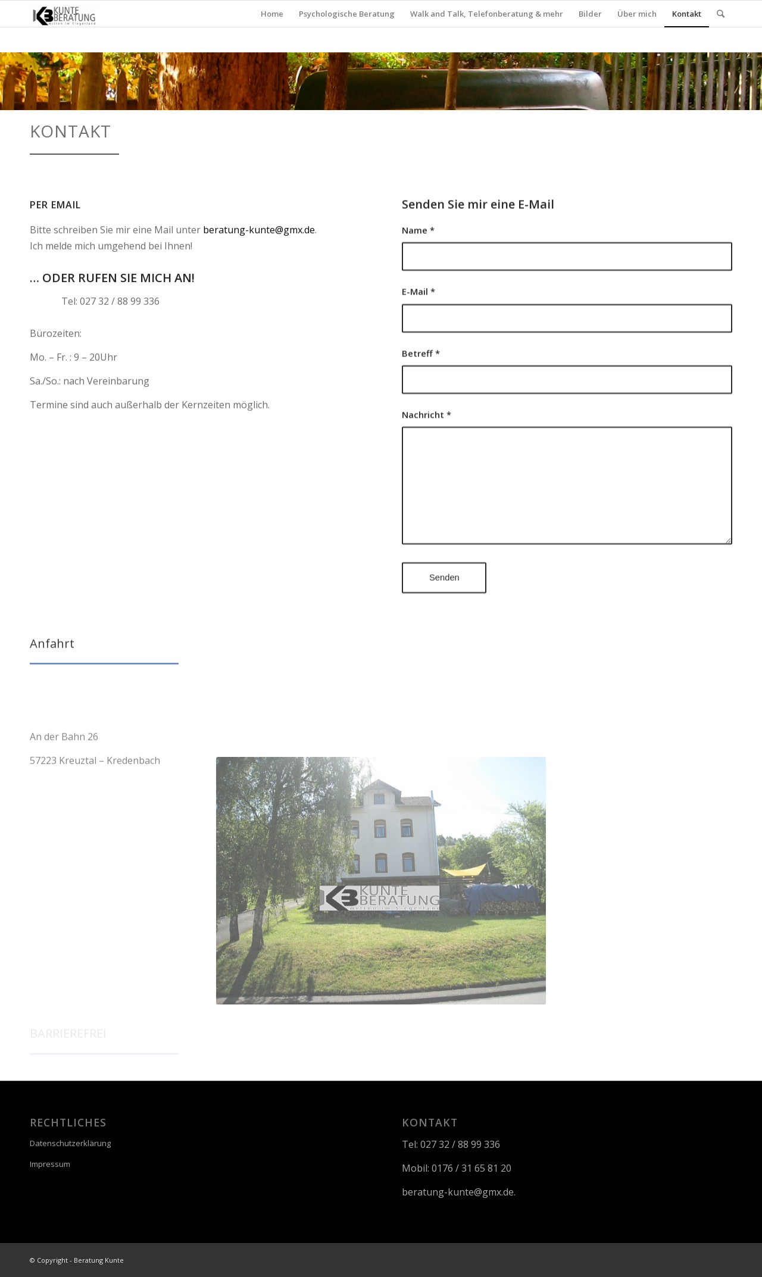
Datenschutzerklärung (70, 1143)
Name (418, 247)
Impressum (50, 1164)
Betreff (421, 371)
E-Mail (418, 309)
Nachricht (426, 433)
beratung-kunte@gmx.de (259, 235)
